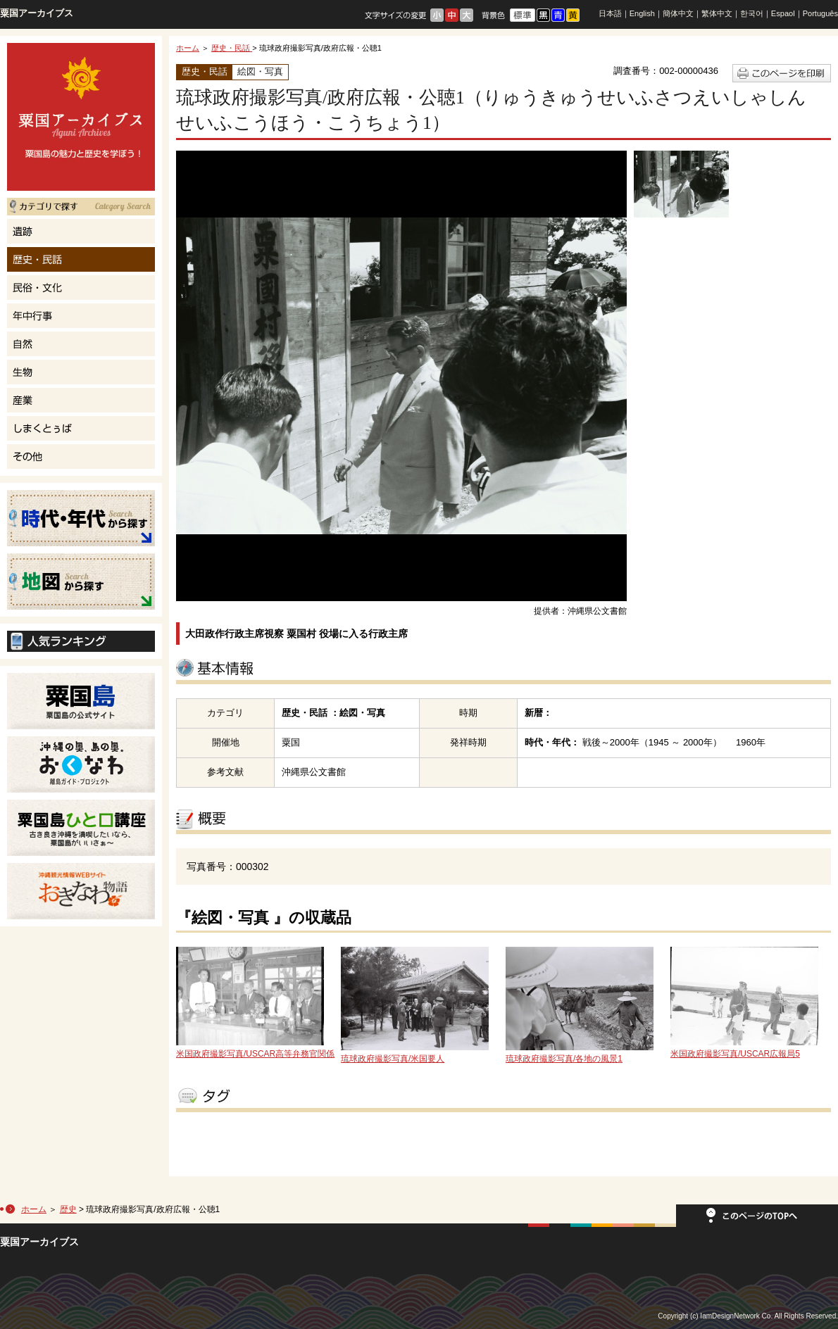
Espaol (783, 13)
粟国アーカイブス (36, 13)
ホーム (187, 48)
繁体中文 (716, 13)
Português (820, 13)
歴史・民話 (231, 48)
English (642, 13)
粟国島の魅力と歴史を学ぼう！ (81, 117)
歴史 (68, 1209)
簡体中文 (678, 13)
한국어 (751, 13)
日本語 (610, 13)
